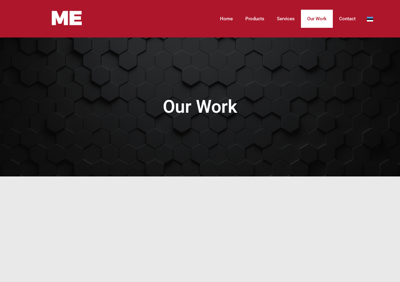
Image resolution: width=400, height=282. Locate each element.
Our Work (317, 19)
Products (254, 19)
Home (226, 19)
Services (286, 19)
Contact (347, 19)
